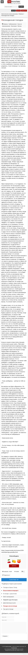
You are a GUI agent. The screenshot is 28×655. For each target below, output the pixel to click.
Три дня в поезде (8, 609)
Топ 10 (13, 10)
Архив (18, 10)
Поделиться (6, 575)
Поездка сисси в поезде (10, 606)
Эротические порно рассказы (9, 14)
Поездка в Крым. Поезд (10, 587)
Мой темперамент (8, 596)
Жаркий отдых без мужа (10, 600)
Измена (21, 14)
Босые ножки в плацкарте (10, 590)
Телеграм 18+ (14, 580)
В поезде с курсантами (10, 593)
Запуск (14, 566)
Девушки (24, 10)
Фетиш (19, 26)
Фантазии (14, 26)
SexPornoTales (8, 648)
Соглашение (14, 649)
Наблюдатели (13, 24)
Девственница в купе (9, 603)
